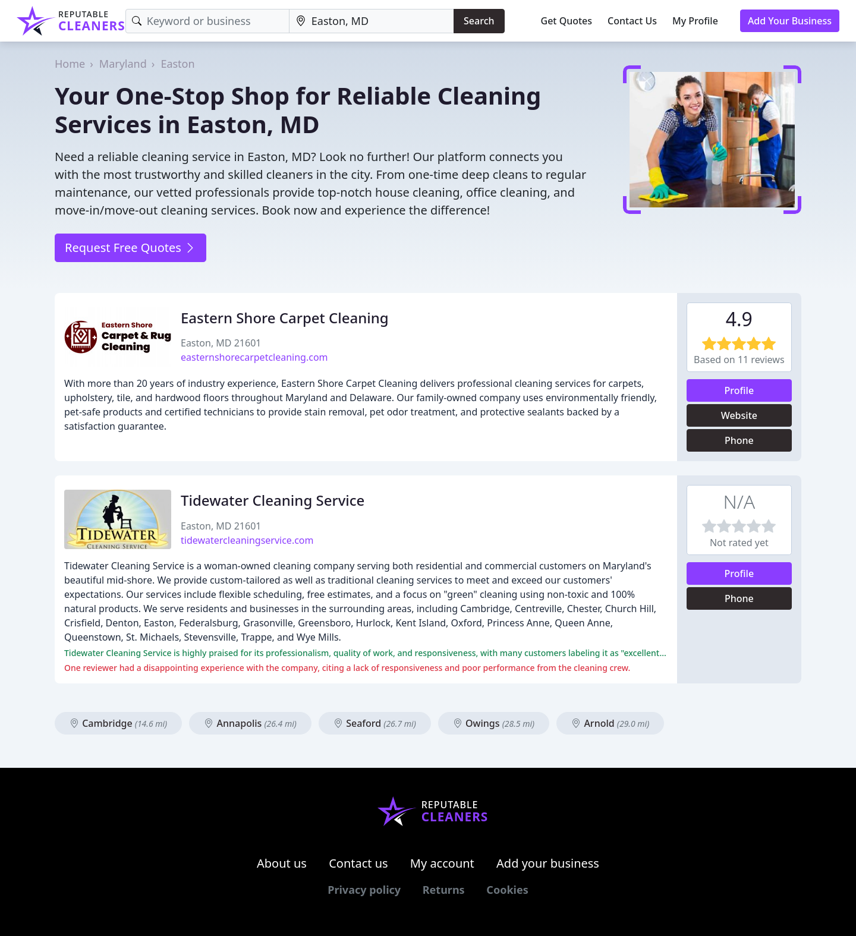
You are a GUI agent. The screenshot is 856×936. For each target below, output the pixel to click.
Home (70, 63)
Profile (739, 390)
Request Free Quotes (130, 247)
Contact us (358, 863)
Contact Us (632, 20)
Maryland (123, 63)
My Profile (695, 20)
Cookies (507, 890)
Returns (444, 890)
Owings (493, 723)
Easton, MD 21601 (221, 342)
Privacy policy (364, 890)
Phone (739, 440)
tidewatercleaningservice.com (247, 540)
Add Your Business (790, 20)
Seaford (374, 723)
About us (282, 863)
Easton (177, 63)
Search (479, 20)
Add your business (547, 863)
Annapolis (250, 723)
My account (442, 863)
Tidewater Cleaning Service (272, 500)
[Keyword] (207, 21)
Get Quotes (567, 20)
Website (739, 415)
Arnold (610, 723)
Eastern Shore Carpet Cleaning (285, 317)
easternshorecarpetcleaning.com (254, 357)
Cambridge (118, 723)
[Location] (371, 21)
